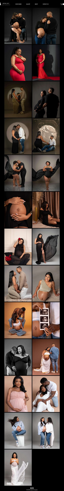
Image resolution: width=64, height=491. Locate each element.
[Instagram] (31, 488)
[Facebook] (33, 488)
